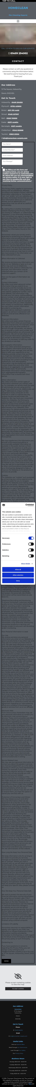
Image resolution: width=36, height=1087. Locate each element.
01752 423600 (15, 106)
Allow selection (18, 575)
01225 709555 (12, 118)
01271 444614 (13, 122)
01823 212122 (14, 134)
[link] (18, 976)
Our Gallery (22, 1050)
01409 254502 (19, 53)
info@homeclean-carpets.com (15, 138)
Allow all (18, 569)
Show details (25, 563)
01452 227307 (13, 114)
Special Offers (21, 1044)
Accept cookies (18, 989)
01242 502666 (17, 130)
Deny (18, 580)
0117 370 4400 (13, 110)
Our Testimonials (22, 1047)
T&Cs (30, 1084)
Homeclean (18, 8)
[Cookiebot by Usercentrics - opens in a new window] (25, 505)
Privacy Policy (19, 1053)
